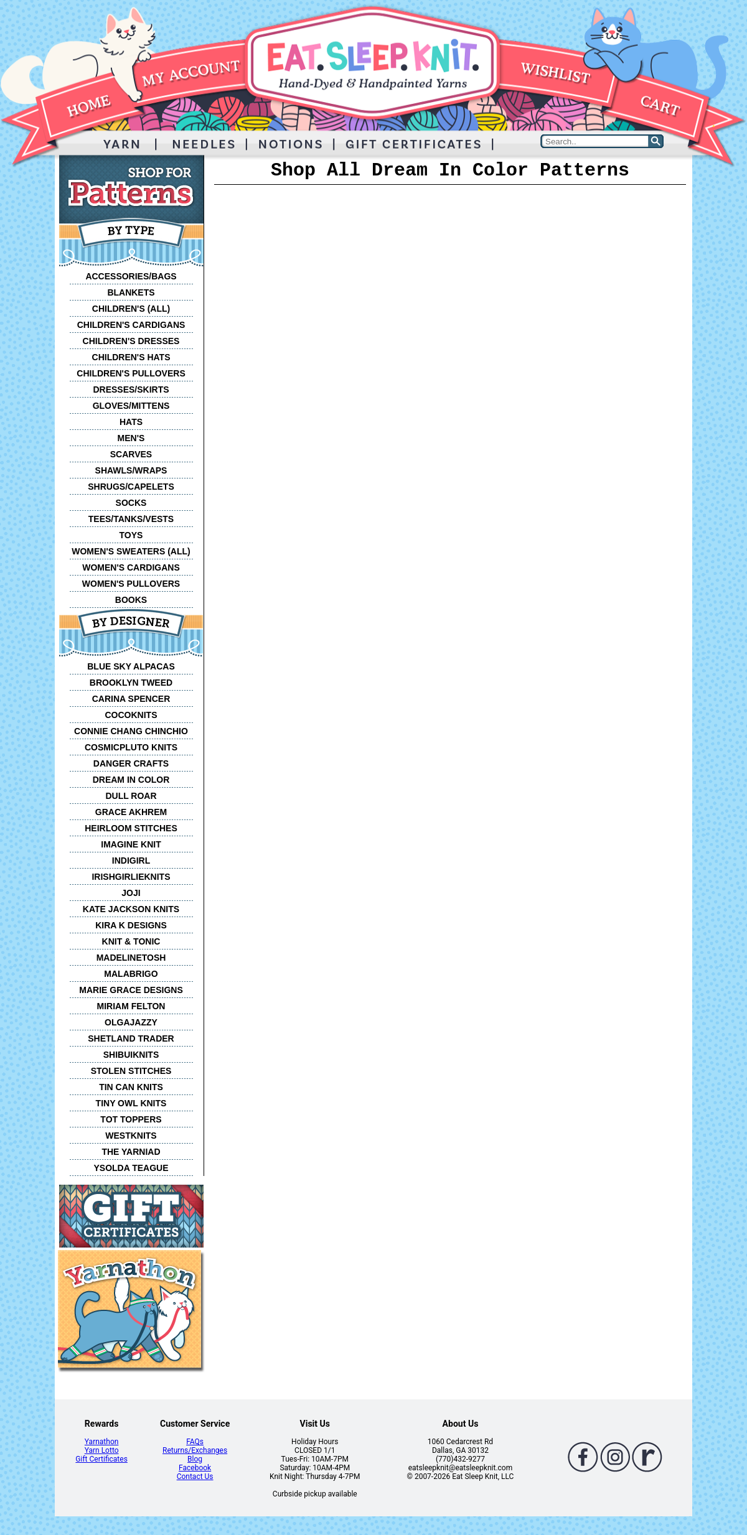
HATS (131, 422)
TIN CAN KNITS (131, 1087)
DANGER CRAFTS (131, 763)
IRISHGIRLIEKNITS (131, 877)
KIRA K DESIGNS (131, 925)
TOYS (131, 535)
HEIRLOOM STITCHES (131, 828)
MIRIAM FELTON (131, 1006)
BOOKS (131, 600)
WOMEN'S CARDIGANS (131, 567)
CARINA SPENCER (131, 699)
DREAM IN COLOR (131, 780)
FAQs (195, 1441)
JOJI (130, 893)
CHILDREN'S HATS (131, 357)
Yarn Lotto (102, 1450)
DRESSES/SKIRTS (131, 389)
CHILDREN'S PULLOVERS (131, 373)
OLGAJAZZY (131, 1022)
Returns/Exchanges (194, 1450)
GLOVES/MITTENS (131, 406)
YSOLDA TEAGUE (130, 1168)
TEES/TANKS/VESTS (131, 519)
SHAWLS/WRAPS (131, 470)
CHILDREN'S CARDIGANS (131, 325)
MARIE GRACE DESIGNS (130, 990)
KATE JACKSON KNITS (131, 909)
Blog (194, 1459)
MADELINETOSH (131, 958)
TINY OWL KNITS (131, 1103)
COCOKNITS (131, 715)
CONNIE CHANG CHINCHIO (131, 731)
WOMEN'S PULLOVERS (131, 584)
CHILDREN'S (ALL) (131, 309)
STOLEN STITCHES (131, 1071)
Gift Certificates (101, 1459)
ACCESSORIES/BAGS (130, 276)
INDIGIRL (131, 860)
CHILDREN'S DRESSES (131, 341)
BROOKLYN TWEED (131, 683)
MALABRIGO (130, 974)
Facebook (195, 1467)
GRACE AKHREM (131, 812)
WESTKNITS (130, 1136)
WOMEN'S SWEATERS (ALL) (131, 551)
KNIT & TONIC (131, 941)
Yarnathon (102, 1441)
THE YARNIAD (130, 1152)
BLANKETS (130, 292)
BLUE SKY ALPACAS (131, 666)
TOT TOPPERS (130, 1119)
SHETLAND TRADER (131, 1038)
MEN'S (131, 438)
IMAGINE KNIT (131, 844)
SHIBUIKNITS (131, 1055)
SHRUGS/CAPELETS (131, 487)
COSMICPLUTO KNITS (131, 747)
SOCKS (131, 503)
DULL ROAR (130, 796)
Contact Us (195, 1476)
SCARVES (131, 454)
